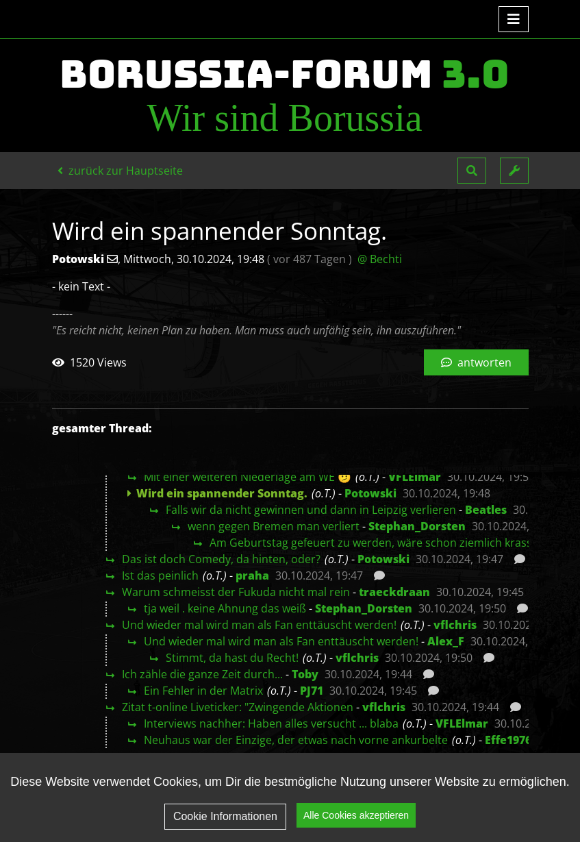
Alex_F (445, 641)
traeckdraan (394, 591)
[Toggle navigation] (514, 19)
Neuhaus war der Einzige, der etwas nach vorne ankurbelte (296, 739)
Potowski (370, 493)
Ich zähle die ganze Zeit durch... (202, 674)
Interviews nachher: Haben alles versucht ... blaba (271, 723)
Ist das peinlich (160, 575)
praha (252, 575)
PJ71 (311, 690)
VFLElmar (414, 476)
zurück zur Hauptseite (120, 170)
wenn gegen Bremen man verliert (273, 526)
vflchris (455, 624)
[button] (471, 171)
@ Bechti (379, 259)
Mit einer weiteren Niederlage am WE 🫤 (247, 476)
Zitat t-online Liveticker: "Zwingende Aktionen (237, 707)
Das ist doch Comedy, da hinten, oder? (221, 559)
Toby (305, 674)
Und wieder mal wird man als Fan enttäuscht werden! (259, 624)
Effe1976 (508, 739)
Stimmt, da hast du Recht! (232, 657)
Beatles (486, 509)
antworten (476, 362)
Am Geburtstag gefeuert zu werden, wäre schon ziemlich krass (371, 542)
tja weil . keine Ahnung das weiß (225, 608)
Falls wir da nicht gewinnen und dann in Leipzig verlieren (311, 509)
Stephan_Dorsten (417, 526)
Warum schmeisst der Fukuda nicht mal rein (236, 591)
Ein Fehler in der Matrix (203, 690)
